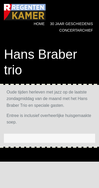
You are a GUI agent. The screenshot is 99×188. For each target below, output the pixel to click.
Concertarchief (76, 30)
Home (39, 24)
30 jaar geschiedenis (71, 24)
